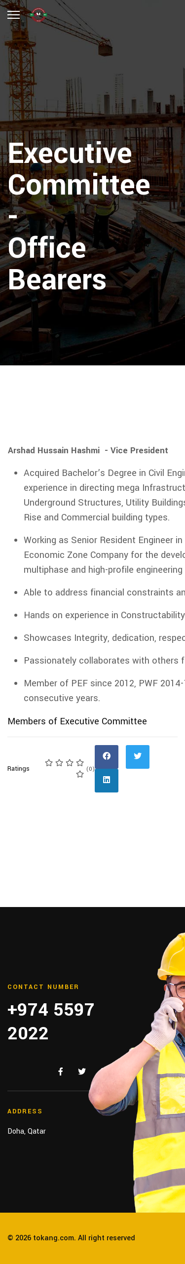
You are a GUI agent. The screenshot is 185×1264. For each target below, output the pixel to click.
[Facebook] (60, 1072)
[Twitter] (82, 1072)
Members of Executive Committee (77, 721)
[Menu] (13, 15)
